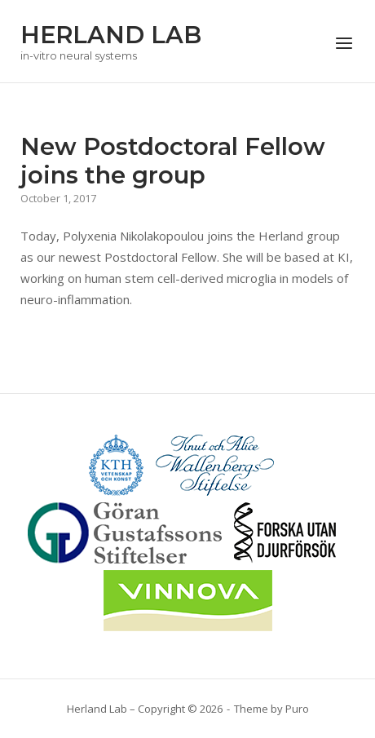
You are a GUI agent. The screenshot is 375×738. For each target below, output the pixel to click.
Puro (297, 708)
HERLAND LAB (110, 34)
